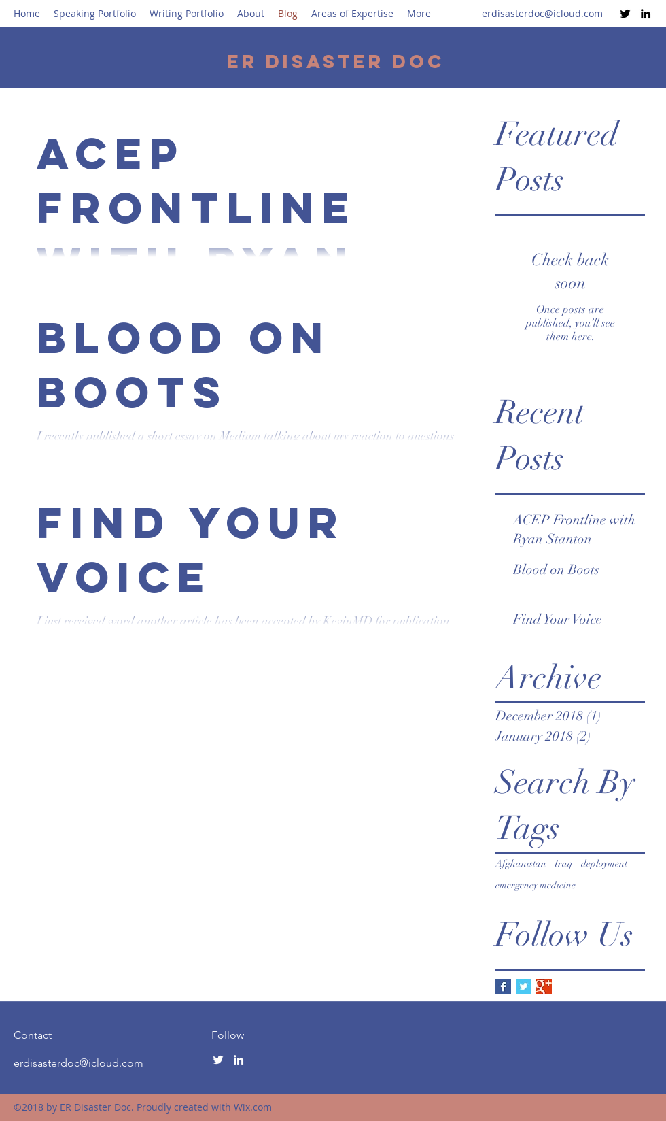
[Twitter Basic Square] (523, 986)
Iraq (564, 863)
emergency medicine (535, 885)
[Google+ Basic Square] (544, 986)
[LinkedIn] (645, 13)
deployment (604, 863)
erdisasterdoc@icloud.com (542, 13)
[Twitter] (625, 13)
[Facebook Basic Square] (503, 986)
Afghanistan (520, 863)
